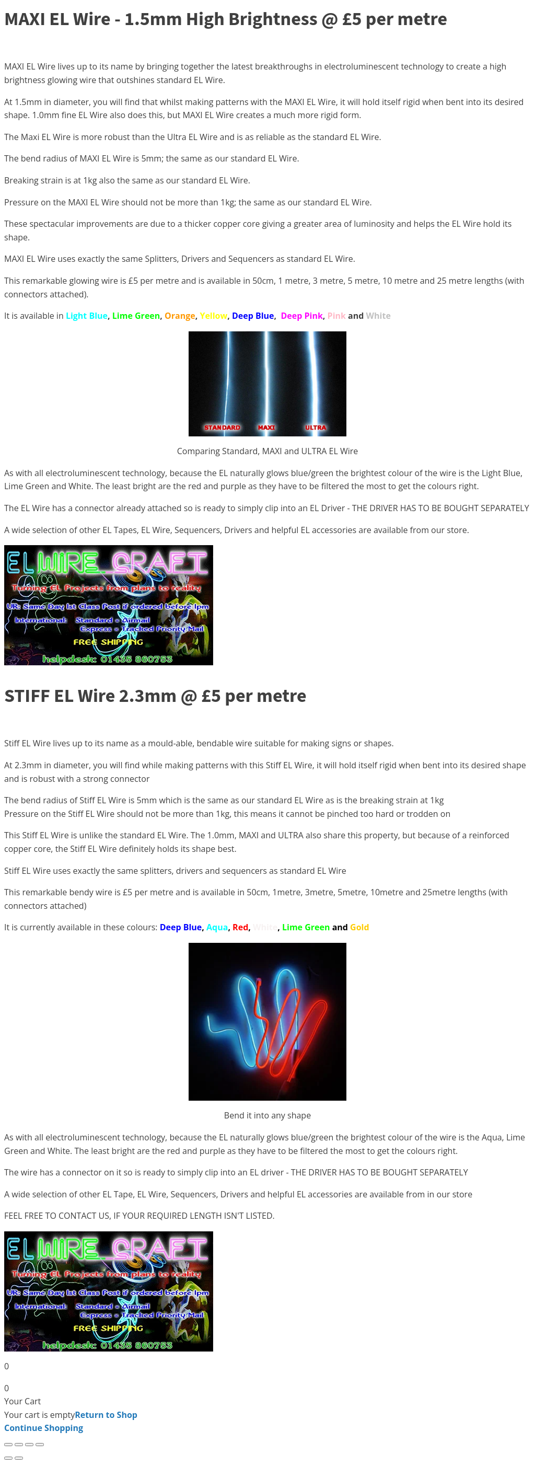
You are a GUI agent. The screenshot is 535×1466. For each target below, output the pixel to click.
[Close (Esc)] (40, 1444)
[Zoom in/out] (8, 1444)
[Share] (29, 1444)
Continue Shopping (43, 1428)
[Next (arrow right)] (19, 1458)
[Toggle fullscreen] (19, 1444)
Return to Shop (106, 1415)
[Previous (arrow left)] (8, 1458)
